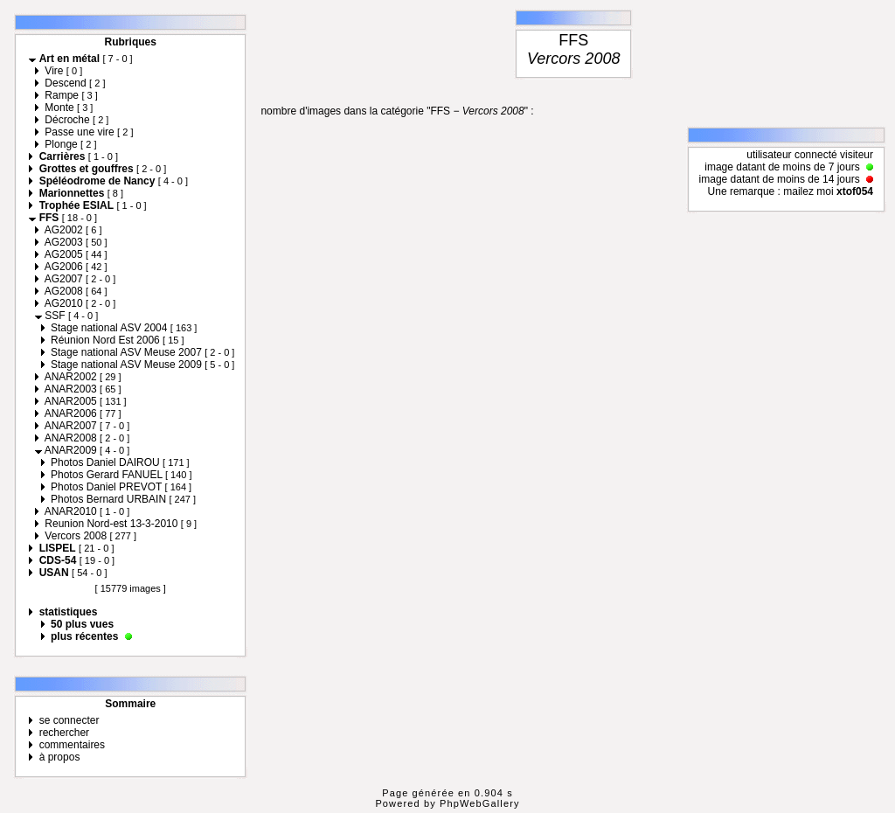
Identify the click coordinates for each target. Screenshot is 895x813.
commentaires (72, 745)
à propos (59, 757)
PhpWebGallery (480, 803)
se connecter (69, 720)
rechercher (64, 732)
